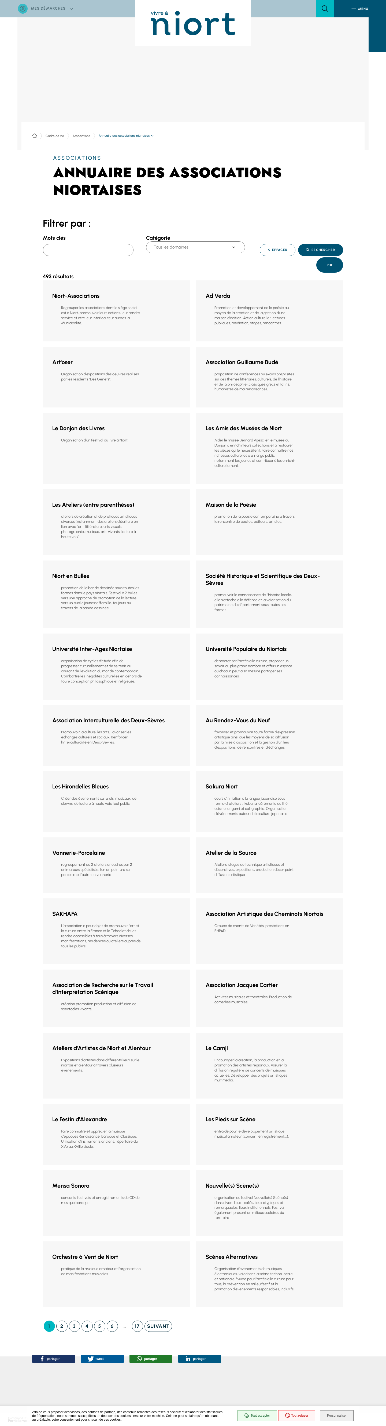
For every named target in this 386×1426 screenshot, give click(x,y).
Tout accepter (255, 1416)
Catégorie (158, 238)
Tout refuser (294, 1416)
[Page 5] (99, 1324)
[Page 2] (62, 1324)
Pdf (328, 266)
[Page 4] (87, 1324)
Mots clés (54, 238)
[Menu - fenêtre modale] (360, 8)
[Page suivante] (158, 1324)
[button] (325, 8)
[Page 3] (74, 1324)
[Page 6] (112, 1324)
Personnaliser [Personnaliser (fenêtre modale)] (337, 1416)
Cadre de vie (55, 136)
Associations (81, 136)
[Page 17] (137, 1324)
